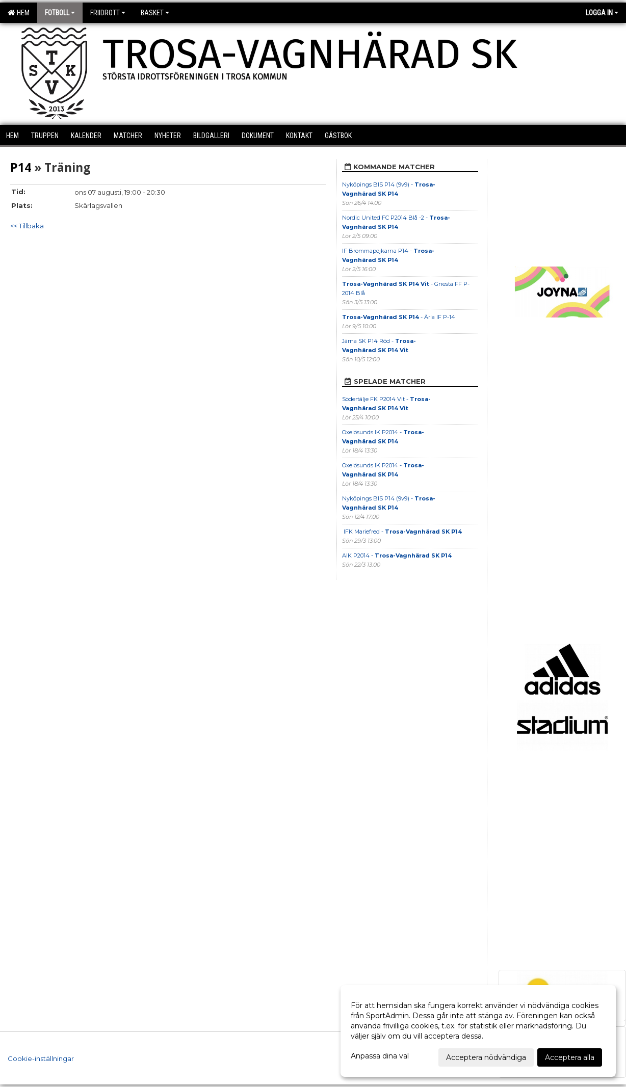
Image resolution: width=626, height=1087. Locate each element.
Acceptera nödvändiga (486, 1057)
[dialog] (478, 1031)
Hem (19, 13)
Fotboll (60, 13)
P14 (20, 167)
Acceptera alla (569, 1057)
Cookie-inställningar (41, 1058)
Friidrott (107, 13)
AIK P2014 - (397, 555)
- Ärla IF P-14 (398, 317)
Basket (155, 13)
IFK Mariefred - (402, 531)
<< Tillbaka (27, 226)
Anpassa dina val (380, 1056)
